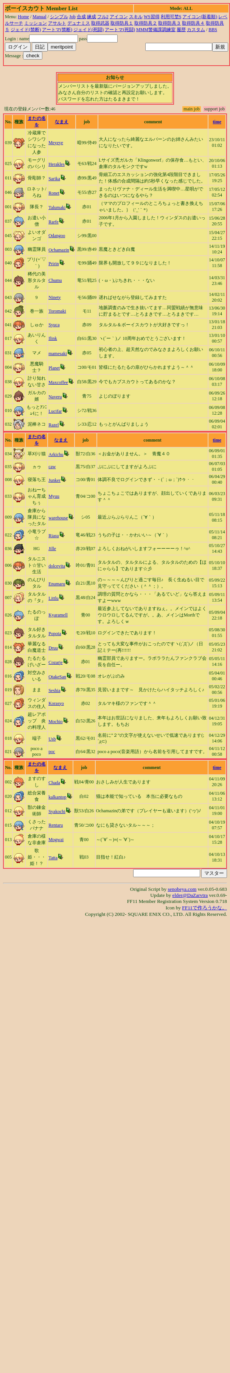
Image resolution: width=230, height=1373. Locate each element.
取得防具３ (169, 23)
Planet (54, 368)
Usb (52, 739)
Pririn (53, 263)
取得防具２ (145, 23)
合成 (81, 16)
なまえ (61, 121)
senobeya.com (182, 889)
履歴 (181, 29)
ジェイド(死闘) (88, 29)
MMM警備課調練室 (156, 29)
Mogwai (56, 839)
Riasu (53, 535)
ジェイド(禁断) (26, 29)
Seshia (54, 690)
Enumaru (56, 584)
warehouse (58, 518)
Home (23, 16)
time (217, 121)
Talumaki (56, 207)
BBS (212, 29)
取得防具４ (193, 23)
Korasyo (56, 703)
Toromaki (57, 311)
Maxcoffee (58, 382)
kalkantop (57, 797)
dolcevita (56, 566)
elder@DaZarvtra (190, 895)
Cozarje (55, 662)
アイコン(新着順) (199, 16)
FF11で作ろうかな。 (204, 908)
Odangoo (56, 235)
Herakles (56, 164)
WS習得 (152, 16)
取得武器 (100, 23)
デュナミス (78, 23)
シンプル (59, 16)
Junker (54, 480)
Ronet (53, 193)
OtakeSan (57, 676)
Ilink (52, 338)
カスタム (196, 29)
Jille (52, 548)
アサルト (57, 23)
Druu (53, 648)
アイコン (119, 16)
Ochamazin (58, 250)
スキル (136, 16)
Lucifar (55, 411)
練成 (91, 16)
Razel (53, 425)
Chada (54, 782)
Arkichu (55, 454)
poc (51, 751)
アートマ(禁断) (57, 29)
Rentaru (55, 825)
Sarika (54, 178)
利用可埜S (171, 16)
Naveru (55, 396)
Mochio (55, 721)
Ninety (54, 297)
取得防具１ (121, 23)
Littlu (53, 598)
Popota (54, 633)
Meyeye (55, 142)
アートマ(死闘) (120, 29)
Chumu (55, 280)
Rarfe (53, 222)
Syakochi (56, 811)
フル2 (103, 16)
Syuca (53, 324)
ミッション (35, 23)
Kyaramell (58, 615)
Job (72, 16)
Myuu (53, 496)
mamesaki (57, 353)
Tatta (53, 857)
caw (52, 466)
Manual (40, 16)
